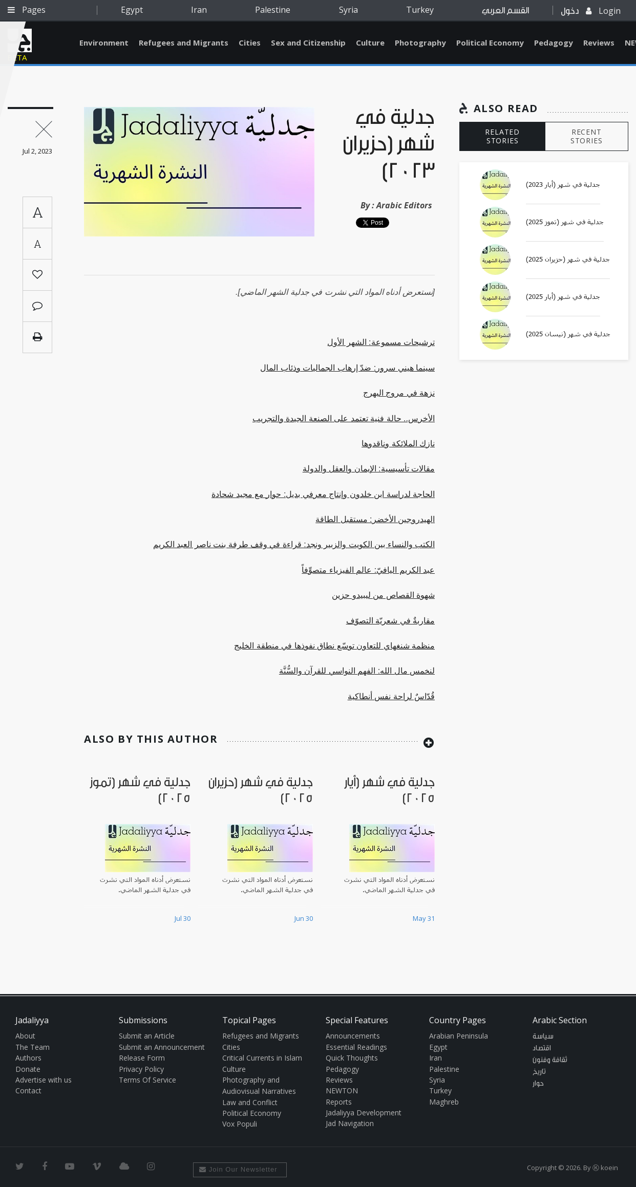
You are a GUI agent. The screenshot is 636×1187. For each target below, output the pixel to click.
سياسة (543, 1036)
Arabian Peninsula (458, 1036)
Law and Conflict (250, 1102)
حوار (538, 1084)
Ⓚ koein (605, 1167)
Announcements (353, 1036)
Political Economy (490, 42)
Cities (250, 42)
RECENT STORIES (586, 136)
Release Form (142, 1058)
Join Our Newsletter (238, 1169)
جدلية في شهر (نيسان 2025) (568, 334)
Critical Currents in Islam (262, 1058)
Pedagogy (553, 42)
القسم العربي (505, 10)
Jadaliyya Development (363, 1112)
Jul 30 (182, 918)
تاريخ (539, 1072)
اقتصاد (542, 1048)
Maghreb (444, 1102)
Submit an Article (147, 1036)
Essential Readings (356, 1047)
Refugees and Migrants (183, 42)
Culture (370, 42)
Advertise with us (43, 1080)
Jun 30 (303, 918)
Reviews (598, 42)
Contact (28, 1090)
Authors (28, 1058)
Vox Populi (239, 1124)
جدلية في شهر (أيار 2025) (563, 296)
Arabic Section (560, 1020)
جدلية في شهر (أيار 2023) (563, 184)
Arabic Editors (404, 205)
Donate (27, 1069)
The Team (32, 1047)
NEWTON (342, 1090)
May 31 (424, 918)
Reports (339, 1102)
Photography (420, 42)
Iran (199, 9)
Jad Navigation (350, 1123)
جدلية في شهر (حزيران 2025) (568, 259)
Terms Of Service (147, 1080)
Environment (104, 42)
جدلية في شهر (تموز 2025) (565, 222)
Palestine (272, 9)
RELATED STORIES (502, 136)
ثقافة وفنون (550, 1060)
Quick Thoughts (352, 1058)
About (25, 1036)
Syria (348, 9)
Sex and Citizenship (308, 42)
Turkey (420, 9)
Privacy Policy (141, 1069)
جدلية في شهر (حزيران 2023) (389, 144)
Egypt (132, 9)
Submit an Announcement (162, 1047)
